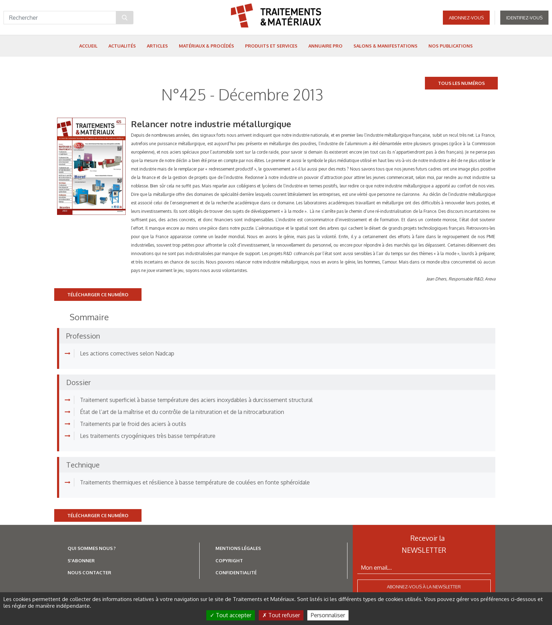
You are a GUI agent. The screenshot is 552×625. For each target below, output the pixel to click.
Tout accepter (230, 615)
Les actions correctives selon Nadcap (127, 353)
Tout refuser (281, 615)
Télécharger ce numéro (97, 294)
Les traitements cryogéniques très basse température (147, 435)
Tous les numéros (461, 83)
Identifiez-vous (524, 17)
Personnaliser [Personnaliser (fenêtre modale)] (328, 615)
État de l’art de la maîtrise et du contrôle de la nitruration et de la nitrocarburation (182, 411)
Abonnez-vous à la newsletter (424, 586)
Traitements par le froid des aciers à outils (133, 423)
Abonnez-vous (466, 17)
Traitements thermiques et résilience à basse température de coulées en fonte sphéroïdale (195, 482)
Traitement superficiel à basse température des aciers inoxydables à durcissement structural (196, 399)
